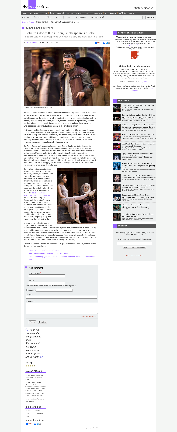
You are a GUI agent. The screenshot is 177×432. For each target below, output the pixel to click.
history (27, 413)
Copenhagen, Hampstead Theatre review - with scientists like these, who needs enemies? (139, 176)
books (131, 13)
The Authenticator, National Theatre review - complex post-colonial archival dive (138, 186)
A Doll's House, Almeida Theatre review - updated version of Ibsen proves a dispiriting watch (138, 165)
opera (44, 13)
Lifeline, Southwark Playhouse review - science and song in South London (136, 206)
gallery (48, 17)
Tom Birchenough (32, 42)
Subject (29, 294)
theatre (70, 13)
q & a (58, 17)
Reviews (28, 410)
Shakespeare (39, 413)
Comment (30, 301)
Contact (83, 428)
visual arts (97, 13)
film (52, 13)
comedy (79, 13)
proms (68, 17)
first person (81, 17)
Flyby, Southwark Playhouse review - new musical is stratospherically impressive (137, 155)
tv (106, 13)
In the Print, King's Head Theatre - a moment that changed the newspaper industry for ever (138, 126)
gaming (113, 13)
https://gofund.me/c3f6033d (135, 45)
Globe (27, 416)
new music (34, 13)
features (37, 17)
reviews (25, 17)
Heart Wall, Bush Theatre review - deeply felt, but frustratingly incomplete (139, 145)
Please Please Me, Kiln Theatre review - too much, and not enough (138, 106)
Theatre (31, 22)
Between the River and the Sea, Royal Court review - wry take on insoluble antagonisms (138, 116)
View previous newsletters (134, 256)
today (25, 13)
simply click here (144, 82)
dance (87, 13)
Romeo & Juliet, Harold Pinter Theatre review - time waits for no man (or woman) (138, 196)
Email (31, 280)
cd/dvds (122, 13)
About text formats (87, 316)
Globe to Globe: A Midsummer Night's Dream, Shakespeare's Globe (34, 377)
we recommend (97, 17)
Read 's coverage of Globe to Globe (49, 253)
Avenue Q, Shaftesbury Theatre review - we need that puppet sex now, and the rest (138, 135)
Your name (34, 273)
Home (24, 22)
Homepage (31, 290)
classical (60, 13)
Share (98, 43)
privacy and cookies (92, 428)
